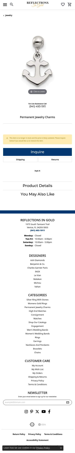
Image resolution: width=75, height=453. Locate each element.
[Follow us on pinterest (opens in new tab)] (31, 412)
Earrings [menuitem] (37, 341)
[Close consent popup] (61, 448)
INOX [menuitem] (37, 271)
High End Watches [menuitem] (37, 311)
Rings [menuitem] (37, 337)
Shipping (20, 159)
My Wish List (38, 369)
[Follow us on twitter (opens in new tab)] (37, 412)
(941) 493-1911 (37, 106)
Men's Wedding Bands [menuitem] (37, 329)
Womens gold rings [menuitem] (37, 303)
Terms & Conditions (37, 384)
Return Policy (19, 434)
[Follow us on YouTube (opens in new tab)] (43, 412)
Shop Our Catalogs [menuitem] (37, 322)
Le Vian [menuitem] (37, 275)
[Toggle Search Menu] (11, 5)
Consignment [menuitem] (37, 314)
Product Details (37, 185)
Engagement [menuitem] (37, 326)
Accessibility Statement (37, 440)
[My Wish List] (63, 5)
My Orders (38, 373)
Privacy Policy (37, 380)
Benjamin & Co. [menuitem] (37, 264)
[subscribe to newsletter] (68, 402)
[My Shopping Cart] (69, 5)
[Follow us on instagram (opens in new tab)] (26, 412)
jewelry (8, 15)
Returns (55, 159)
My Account (37, 365)
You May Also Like (37, 194)
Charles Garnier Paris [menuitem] (37, 267)
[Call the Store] (37, 230)
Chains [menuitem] (37, 352)
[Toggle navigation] (5, 4)
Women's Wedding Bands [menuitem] (37, 333)
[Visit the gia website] (42, 424)
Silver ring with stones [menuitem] (37, 299)
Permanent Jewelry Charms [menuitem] (38, 307)
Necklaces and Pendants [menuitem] (37, 344)
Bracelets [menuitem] (37, 348)
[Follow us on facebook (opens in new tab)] (49, 412)
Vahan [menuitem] (37, 286)
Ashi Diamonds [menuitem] (37, 260)
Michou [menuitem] (37, 282)
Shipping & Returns (37, 376)
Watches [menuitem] (38, 318)
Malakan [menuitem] (37, 279)
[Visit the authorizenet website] (32, 424)
